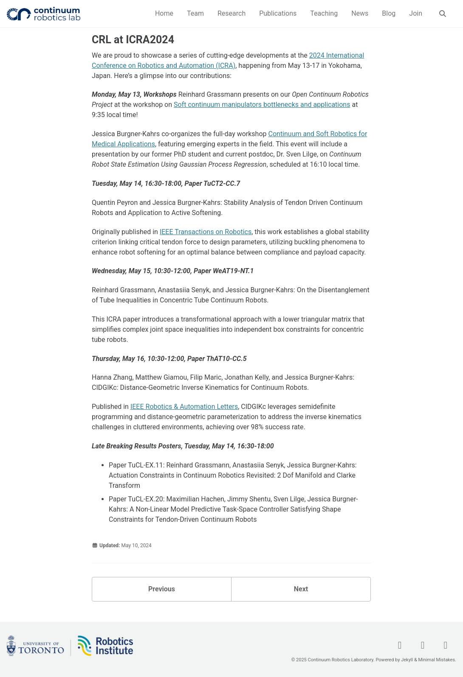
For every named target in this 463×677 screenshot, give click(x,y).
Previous (161, 589)
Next (301, 589)
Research (231, 13)
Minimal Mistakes (436, 660)
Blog (388, 13)
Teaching (324, 13)
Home (164, 13)
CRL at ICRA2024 (133, 40)
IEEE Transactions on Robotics (205, 232)
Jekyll (407, 660)
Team (195, 13)
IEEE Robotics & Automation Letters (184, 407)
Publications (277, 13)
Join (415, 13)
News (359, 13)
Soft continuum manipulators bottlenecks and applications (262, 105)
